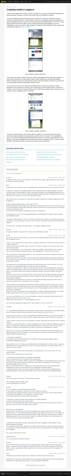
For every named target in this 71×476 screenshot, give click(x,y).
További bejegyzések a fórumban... (35, 465)
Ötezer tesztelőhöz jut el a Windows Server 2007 (17, 154)
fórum (48, 1)
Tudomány (16, 1)
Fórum (48, 473)
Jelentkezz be (9, 173)
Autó (26, 1)
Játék (21, 1)
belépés (62, 1)
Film (30, 1)
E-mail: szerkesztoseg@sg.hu (56, 473)
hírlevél (55, 1)
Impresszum (43, 473)
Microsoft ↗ (9, 162)
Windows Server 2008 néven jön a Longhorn (46, 152)
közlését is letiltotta (25, 27)
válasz (59, 177)
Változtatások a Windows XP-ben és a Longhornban (48, 159)
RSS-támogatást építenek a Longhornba (45, 157)
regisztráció (67, 1)
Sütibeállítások (67, 473)
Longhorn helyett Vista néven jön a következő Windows (49, 154)
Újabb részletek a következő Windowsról (15, 159)
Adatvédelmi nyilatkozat (35, 473)
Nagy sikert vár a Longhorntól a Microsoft (15, 157)
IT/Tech (10, 1)
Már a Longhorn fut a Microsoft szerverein (15, 152)
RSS (51, 1)
